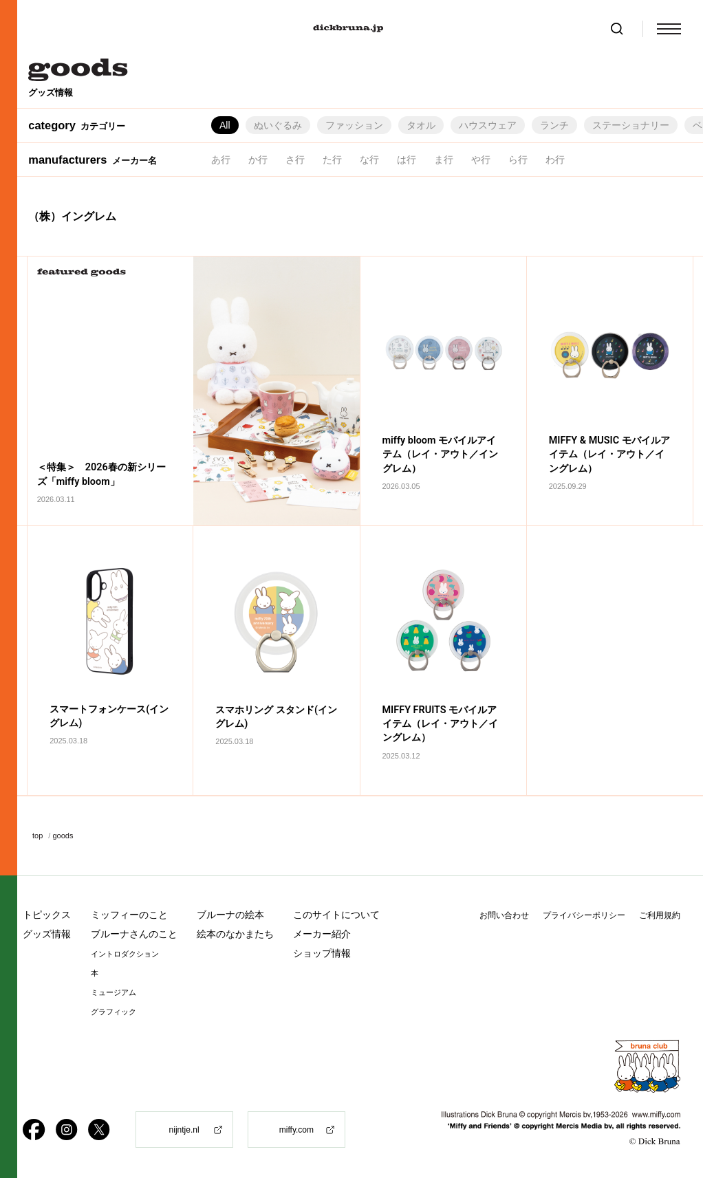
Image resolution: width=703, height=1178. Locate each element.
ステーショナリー (630, 125)
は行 (406, 159)
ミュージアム (113, 992)
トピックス (47, 914)
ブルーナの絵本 (230, 914)
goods (62, 835)
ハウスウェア (488, 125)
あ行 (220, 159)
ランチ (554, 125)
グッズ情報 (47, 933)
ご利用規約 (659, 915)
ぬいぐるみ (278, 125)
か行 (258, 159)
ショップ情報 (322, 953)
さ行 (295, 159)
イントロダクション (125, 954)
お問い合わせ (504, 915)
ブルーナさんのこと (134, 933)
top (37, 835)
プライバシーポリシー (584, 915)
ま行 (443, 159)
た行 (332, 159)
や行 (480, 159)
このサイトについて (336, 914)
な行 (369, 159)
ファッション (354, 125)
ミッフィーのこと (129, 914)
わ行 (555, 159)
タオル (421, 125)
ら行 (518, 159)
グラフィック (113, 1011)
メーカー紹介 (322, 933)
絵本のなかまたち (235, 933)
